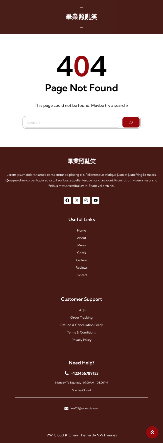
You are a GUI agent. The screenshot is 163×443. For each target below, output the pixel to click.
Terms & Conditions (81, 328)
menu (81, 246)
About (81, 241)
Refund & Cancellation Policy (81, 323)
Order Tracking (81, 318)
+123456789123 (83, 377)
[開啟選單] (81, 3)
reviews (81, 260)
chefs (81, 251)
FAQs (81, 313)
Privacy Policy (81, 333)
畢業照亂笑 (81, 13)
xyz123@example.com (83, 400)
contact (81, 265)
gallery (81, 256)
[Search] (127, 120)
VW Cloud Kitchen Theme (68, 435)
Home (81, 236)
